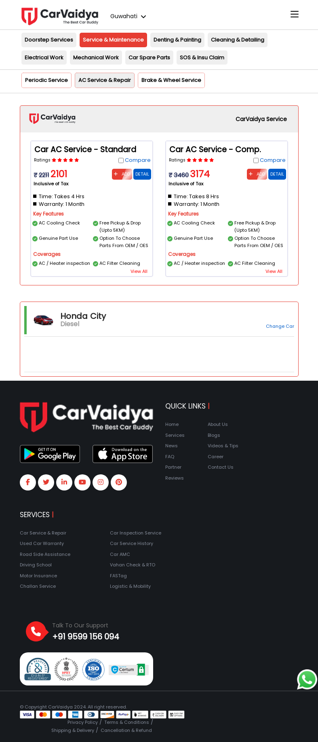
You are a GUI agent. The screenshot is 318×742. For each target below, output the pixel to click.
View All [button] (139, 271)
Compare (138, 160)
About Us (218, 424)
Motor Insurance (38, 575)
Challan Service (38, 586)
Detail (142, 174)
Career (215, 456)
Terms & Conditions (126, 722)
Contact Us (221, 467)
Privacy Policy (82, 722)
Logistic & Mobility (130, 586)
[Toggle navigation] (295, 14)
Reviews (174, 478)
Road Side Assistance (45, 554)
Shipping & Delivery (72, 730)
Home (172, 424)
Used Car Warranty (42, 543)
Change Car (280, 326)
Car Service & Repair (43, 533)
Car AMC (120, 554)
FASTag (118, 575)
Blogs (214, 435)
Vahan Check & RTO (132, 565)
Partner (173, 467)
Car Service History (131, 543)
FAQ (169, 456)
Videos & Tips (223, 445)
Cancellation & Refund (126, 730)
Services (175, 435)
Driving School (36, 565)
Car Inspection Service (135, 533)
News (171, 445)
